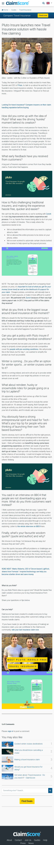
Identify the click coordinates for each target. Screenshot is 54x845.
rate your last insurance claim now (25, 630)
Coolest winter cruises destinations (28, 744)
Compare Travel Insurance (16, 15)
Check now (43, 15)
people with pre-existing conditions (24, 349)
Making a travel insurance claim (27, 759)
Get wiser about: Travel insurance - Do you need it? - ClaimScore (29, 776)
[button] (49, 3)
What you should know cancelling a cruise (28, 751)
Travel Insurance (25, 10)
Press (23, 843)
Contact (18, 840)
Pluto (20, 85)
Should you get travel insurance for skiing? (28, 768)
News (31, 843)
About (9, 840)
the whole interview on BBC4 (28, 526)
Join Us (28, 840)
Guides (13, 10)
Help (45, 840)
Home (5, 10)
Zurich (48, 214)
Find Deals (27, 801)
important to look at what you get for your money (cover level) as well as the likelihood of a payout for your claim (26, 289)
